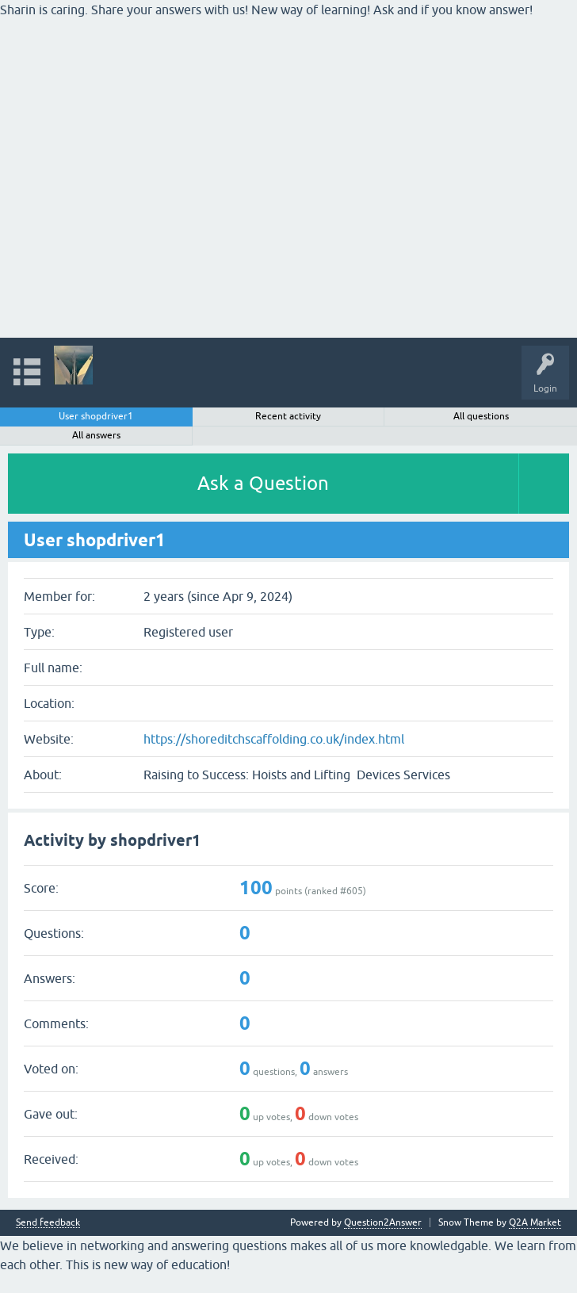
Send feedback (48, 1223)
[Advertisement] (247, 130)
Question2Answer (383, 1222)
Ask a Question (263, 483)
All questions (481, 416)
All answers (96, 435)
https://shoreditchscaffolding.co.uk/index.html (273, 739)
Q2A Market (535, 1222)
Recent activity (288, 416)
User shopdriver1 (96, 416)
